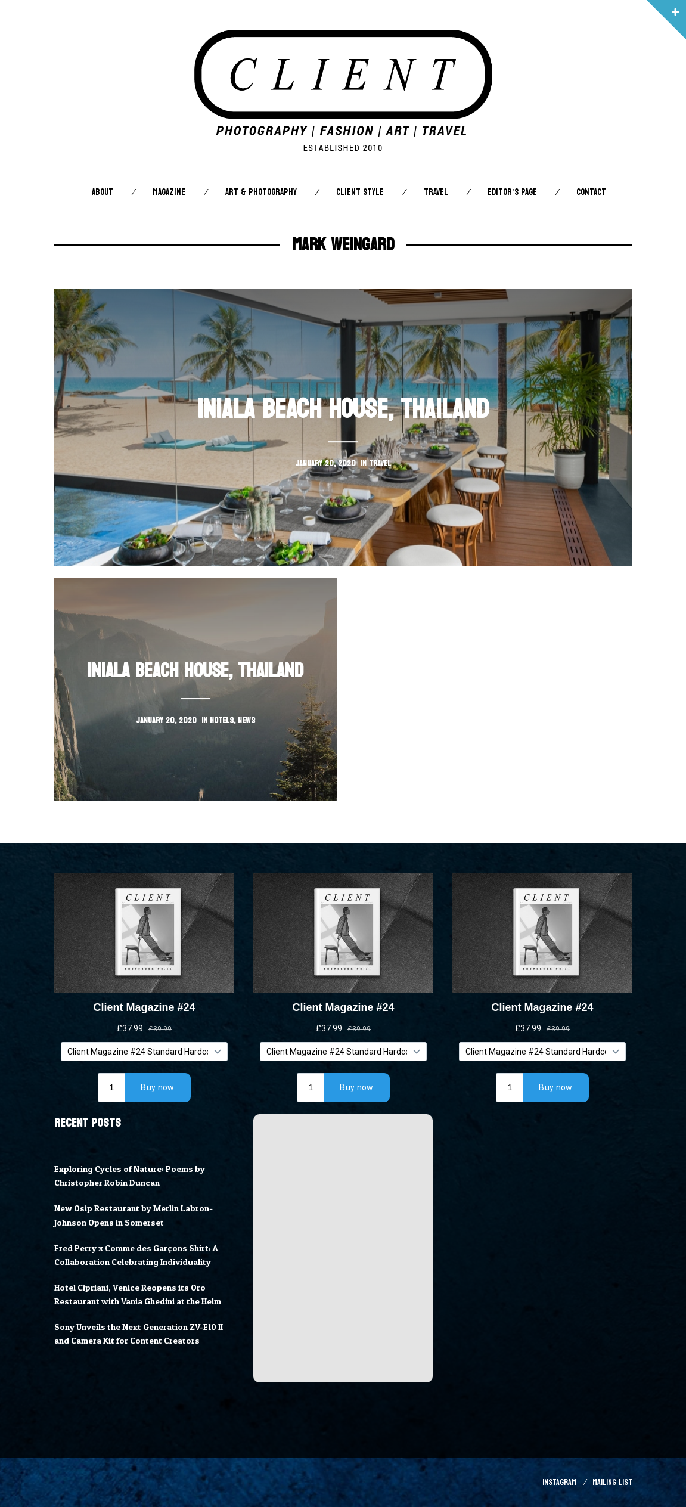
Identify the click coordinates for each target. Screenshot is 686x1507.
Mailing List (612, 1482)
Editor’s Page (512, 192)
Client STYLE (360, 192)
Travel (436, 192)
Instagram (559, 1482)
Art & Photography (261, 192)
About (102, 192)
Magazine (169, 192)
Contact (591, 192)
